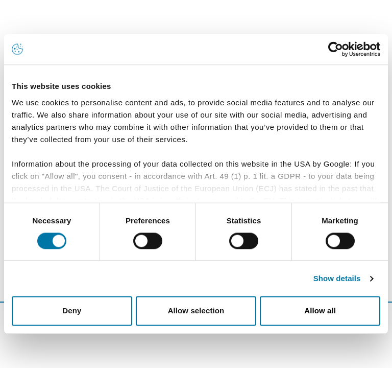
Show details (337, 278)
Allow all (320, 311)
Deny (71, 311)
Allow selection (196, 311)
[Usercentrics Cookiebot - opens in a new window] (335, 49)
